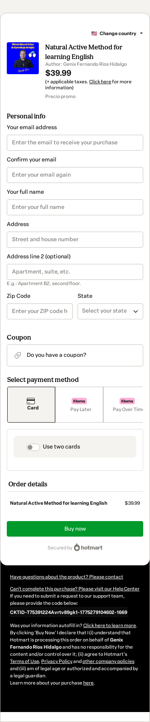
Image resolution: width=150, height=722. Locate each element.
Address (18, 224)
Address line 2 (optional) (38, 256)
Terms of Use (24, 661)
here (88, 683)
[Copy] (69, 612)
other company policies (108, 661)
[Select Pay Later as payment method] (79, 404)
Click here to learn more (109, 625)
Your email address (32, 127)
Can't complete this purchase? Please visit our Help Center (75, 589)
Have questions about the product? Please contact (66, 577)
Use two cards (61, 446)
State (85, 296)
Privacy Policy (56, 661)
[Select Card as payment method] (31, 404)
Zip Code (18, 296)
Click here (100, 82)
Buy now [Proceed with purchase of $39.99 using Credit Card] (75, 528)
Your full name (25, 192)
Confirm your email (31, 159)
